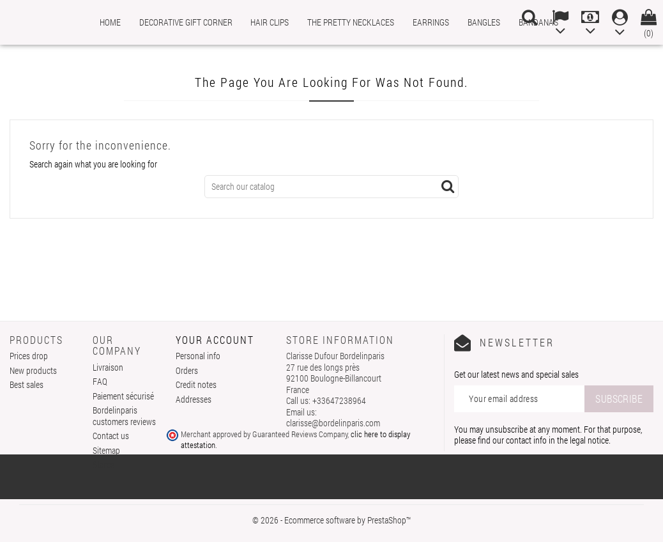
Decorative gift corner (185, 22)
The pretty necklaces (350, 22)
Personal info (198, 356)
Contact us (111, 436)
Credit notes (196, 384)
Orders (187, 370)
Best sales (26, 384)
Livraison (108, 367)
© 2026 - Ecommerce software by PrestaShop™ (331, 520)
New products (33, 370)
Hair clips (269, 22)
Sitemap (106, 450)
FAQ (100, 381)
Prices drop (29, 356)
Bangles (484, 22)
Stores (103, 464)
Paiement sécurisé (123, 396)
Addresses (193, 399)
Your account (215, 339)
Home (110, 22)
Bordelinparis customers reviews (124, 416)
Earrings (431, 22)
